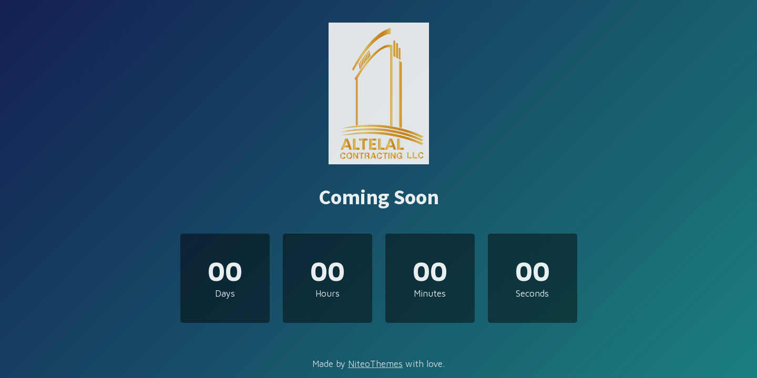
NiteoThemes (375, 364)
